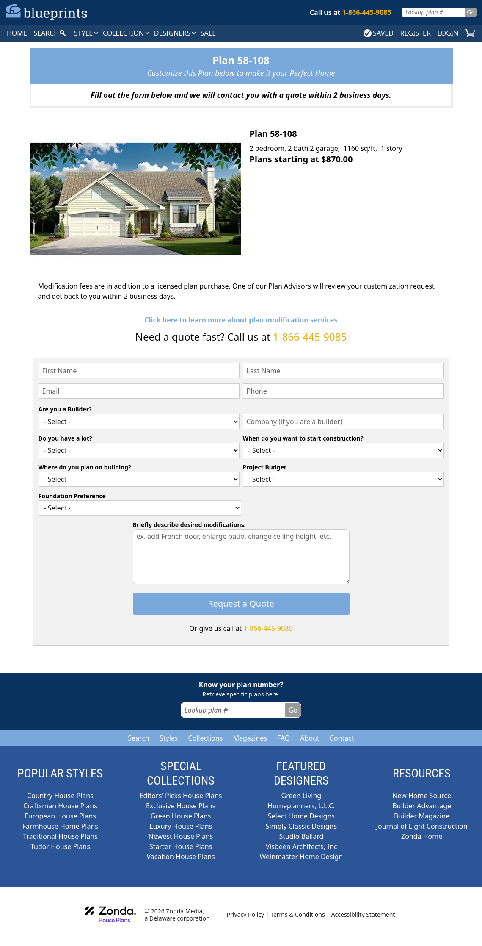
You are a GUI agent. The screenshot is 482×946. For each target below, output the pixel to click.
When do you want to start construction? (303, 438)
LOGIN (448, 33)
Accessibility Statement (363, 914)
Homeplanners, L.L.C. (301, 805)
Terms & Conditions (297, 914)
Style (86, 33)
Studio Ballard (301, 836)
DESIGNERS (175, 33)
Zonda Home (421, 836)
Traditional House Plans (60, 836)
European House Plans (60, 816)
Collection (127, 33)
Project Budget (264, 467)
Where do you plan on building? (85, 467)
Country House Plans (60, 795)
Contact (342, 738)
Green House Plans (181, 816)
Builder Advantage (421, 805)
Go (471, 12)
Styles (169, 738)
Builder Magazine (421, 816)
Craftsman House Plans (60, 805)
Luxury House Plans (180, 826)
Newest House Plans (181, 836)
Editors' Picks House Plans (181, 795)
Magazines (250, 738)
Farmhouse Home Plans (60, 826)
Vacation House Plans (181, 856)
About (309, 738)
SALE (208, 33)
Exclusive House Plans (180, 805)
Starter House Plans (180, 846)
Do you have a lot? (65, 438)
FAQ (283, 738)
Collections (205, 738)
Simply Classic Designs (301, 826)
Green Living (301, 795)
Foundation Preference (72, 496)
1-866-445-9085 (310, 337)
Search (138, 738)
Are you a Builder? (65, 409)
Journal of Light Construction (422, 826)
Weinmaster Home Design (301, 856)
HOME (17, 33)
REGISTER (415, 33)
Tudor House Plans (60, 846)
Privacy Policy (245, 914)
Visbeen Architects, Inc (301, 846)
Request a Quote (241, 603)
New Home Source (421, 795)
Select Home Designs (301, 816)
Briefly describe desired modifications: (189, 525)
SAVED (379, 33)
